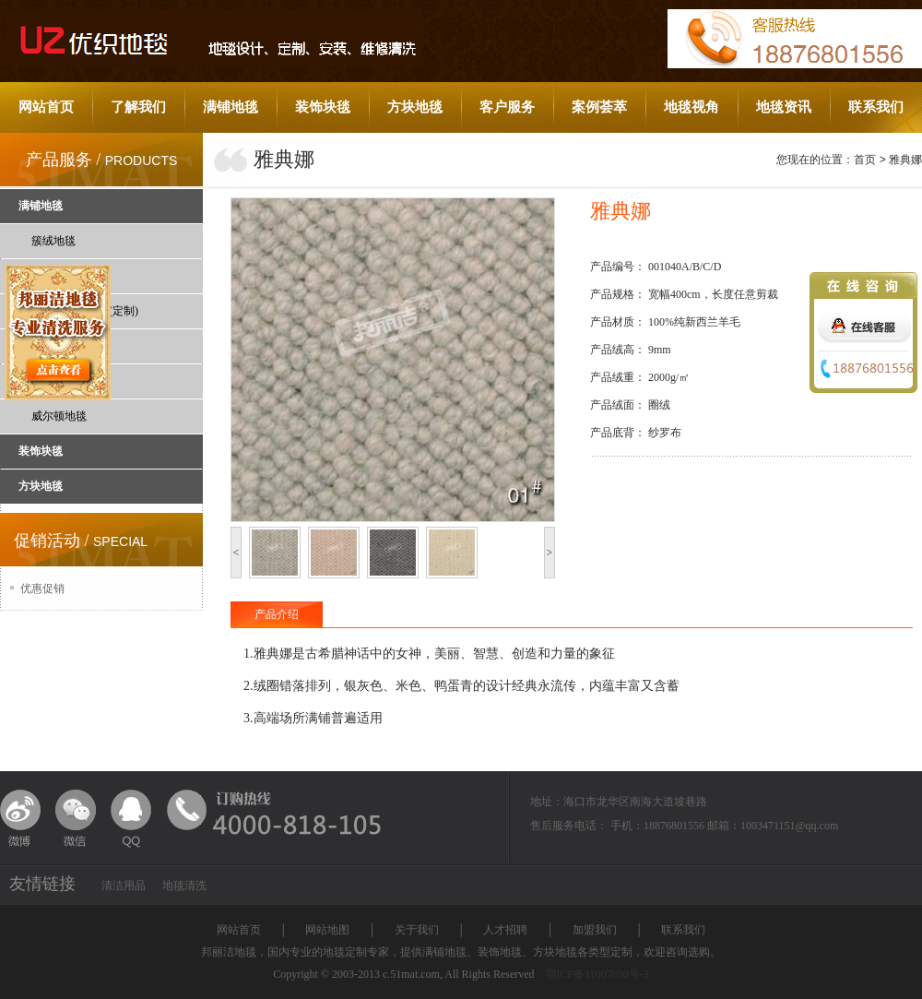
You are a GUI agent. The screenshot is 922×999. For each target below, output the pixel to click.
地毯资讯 (783, 107)
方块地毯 (415, 107)
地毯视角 (691, 107)
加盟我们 (595, 929)
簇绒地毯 (53, 240)
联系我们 (876, 107)
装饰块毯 (322, 107)
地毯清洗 (184, 885)
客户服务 (507, 107)
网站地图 (327, 929)
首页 (865, 159)
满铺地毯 (230, 107)
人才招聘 (505, 929)
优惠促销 (42, 588)
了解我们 (138, 107)
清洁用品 (123, 885)
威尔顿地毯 (59, 416)
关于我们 (417, 929)
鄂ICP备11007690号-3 (597, 974)
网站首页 (46, 107)
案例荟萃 (599, 107)
